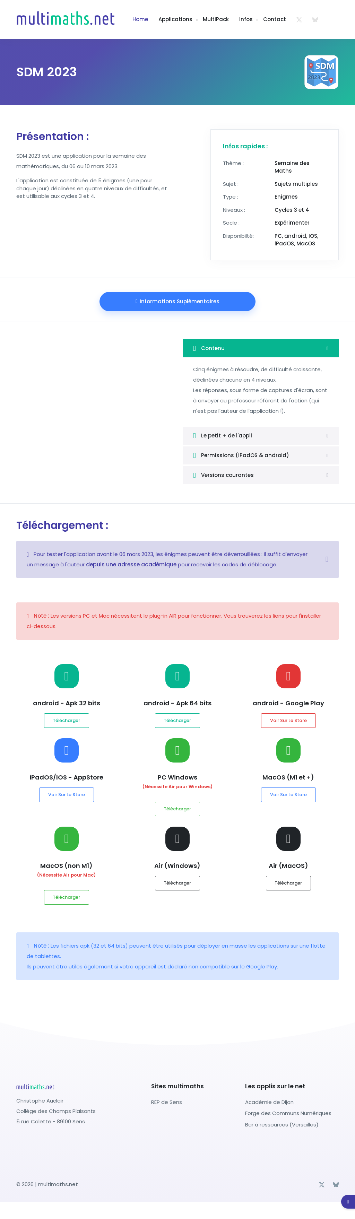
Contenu (209, 348)
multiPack (216, 19)
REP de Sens (166, 1102)
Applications (175, 19)
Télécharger (66, 720)
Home (140, 19)
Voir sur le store (288, 720)
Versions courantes (223, 475)
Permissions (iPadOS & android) (241, 455)
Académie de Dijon (269, 1102)
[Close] (327, 559)
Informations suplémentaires (177, 301)
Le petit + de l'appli (222, 435)
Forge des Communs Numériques (288, 1113)
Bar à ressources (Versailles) (282, 1124)
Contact (274, 19)
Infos (246, 19)
